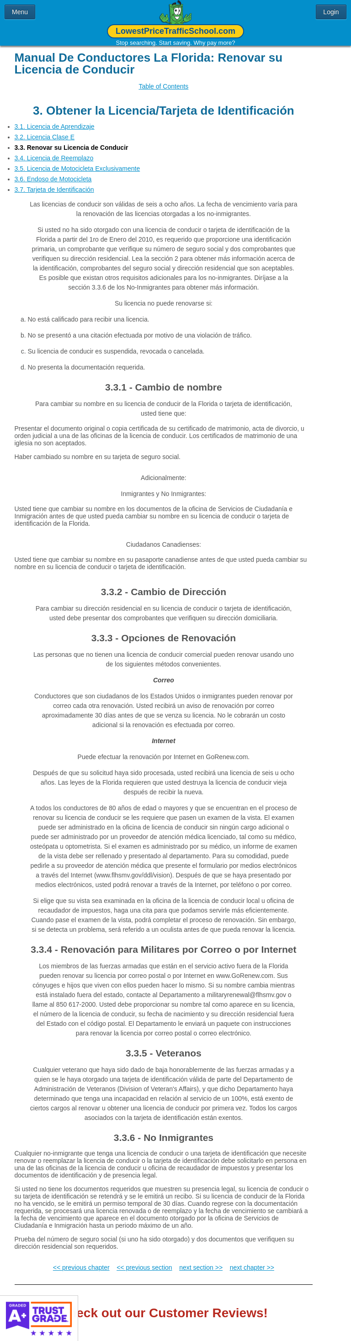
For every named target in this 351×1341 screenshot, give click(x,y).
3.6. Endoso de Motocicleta (53, 172)
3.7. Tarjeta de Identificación (54, 182)
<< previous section (144, 1260)
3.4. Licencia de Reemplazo (54, 151)
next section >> (201, 1260)
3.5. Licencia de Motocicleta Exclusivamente (77, 161)
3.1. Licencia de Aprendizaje (55, 119)
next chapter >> (252, 1260)
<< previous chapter (81, 1260)
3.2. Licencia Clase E (45, 130)
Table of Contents (163, 86)
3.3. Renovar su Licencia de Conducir (71, 140)
